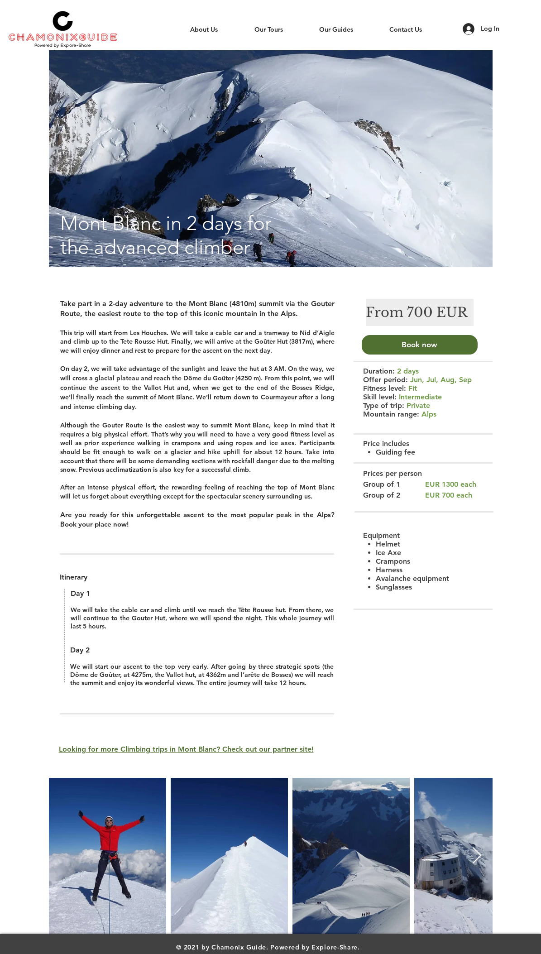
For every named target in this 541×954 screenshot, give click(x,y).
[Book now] (420, 344)
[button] (271, 158)
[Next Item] (477, 856)
